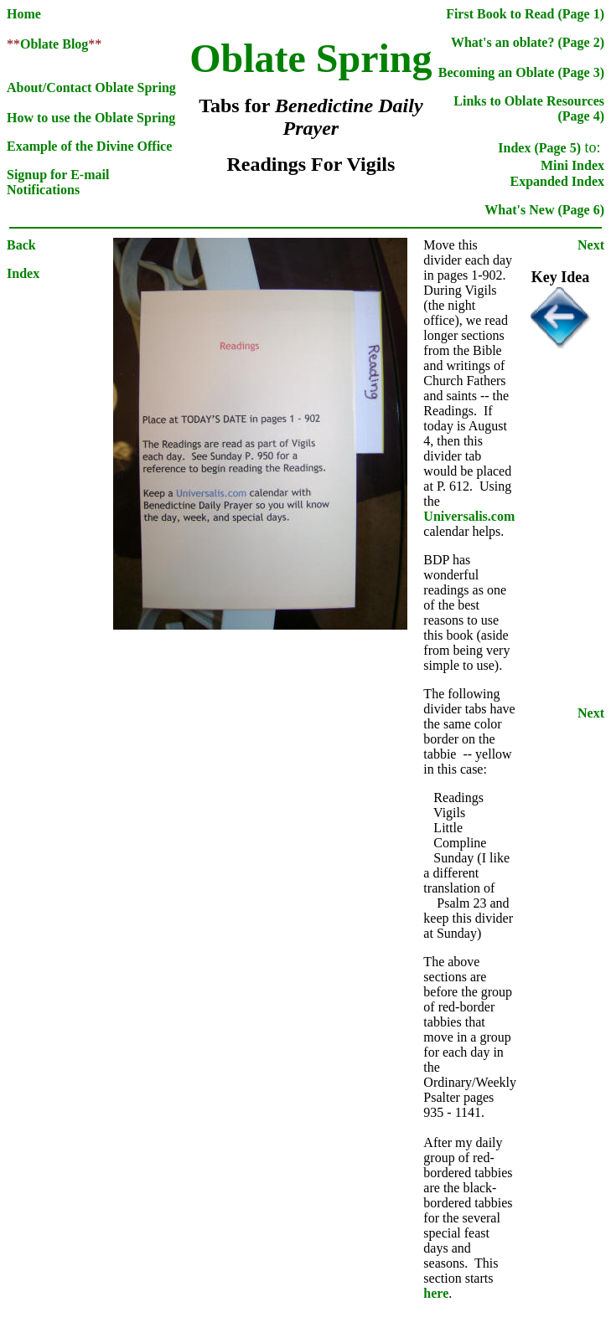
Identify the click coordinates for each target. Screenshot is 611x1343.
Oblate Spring (310, 58)
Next (590, 245)
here (435, 1293)
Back (21, 245)
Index (23, 273)
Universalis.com (469, 516)
